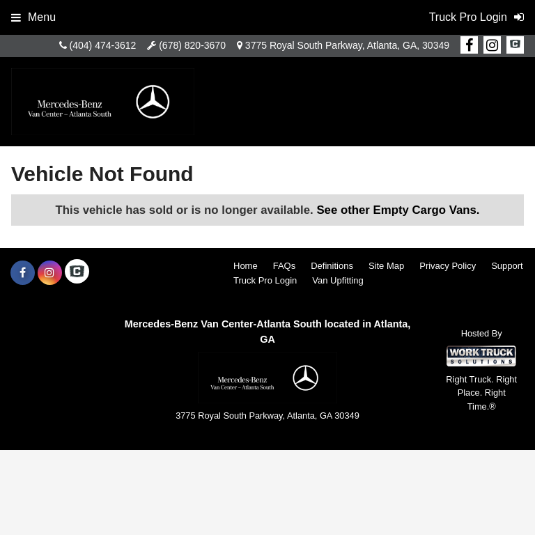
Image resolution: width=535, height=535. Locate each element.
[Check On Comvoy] (515, 45)
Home (245, 266)
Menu (33, 17)
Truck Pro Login (265, 280)
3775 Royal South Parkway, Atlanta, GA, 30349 (347, 45)
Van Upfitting (337, 280)
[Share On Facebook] (469, 45)
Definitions (332, 266)
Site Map (386, 266)
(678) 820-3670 (192, 45)
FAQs (284, 266)
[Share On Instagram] (492, 45)
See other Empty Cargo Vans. (397, 210)
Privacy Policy (447, 266)
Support (507, 266)
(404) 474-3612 (103, 45)
